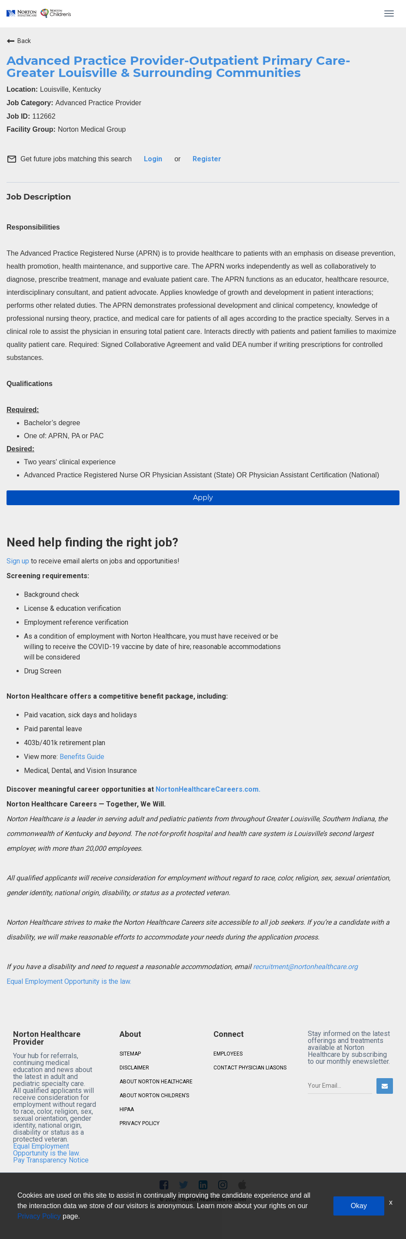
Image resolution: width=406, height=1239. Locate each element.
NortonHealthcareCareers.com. (207, 789)
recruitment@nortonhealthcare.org (305, 967)
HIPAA (127, 1109)
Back (19, 41)
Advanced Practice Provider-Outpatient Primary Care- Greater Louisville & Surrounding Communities (178, 66)
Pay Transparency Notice (51, 1160)
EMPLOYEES (228, 1054)
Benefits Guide (81, 757)
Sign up (18, 561)
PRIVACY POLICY (140, 1123)
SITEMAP (130, 1054)
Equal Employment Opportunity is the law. (69, 981)
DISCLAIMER (134, 1068)
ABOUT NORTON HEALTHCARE (156, 1082)
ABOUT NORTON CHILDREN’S (154, 1095)
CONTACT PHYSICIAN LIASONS (249, 1068)
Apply (203, 497)
